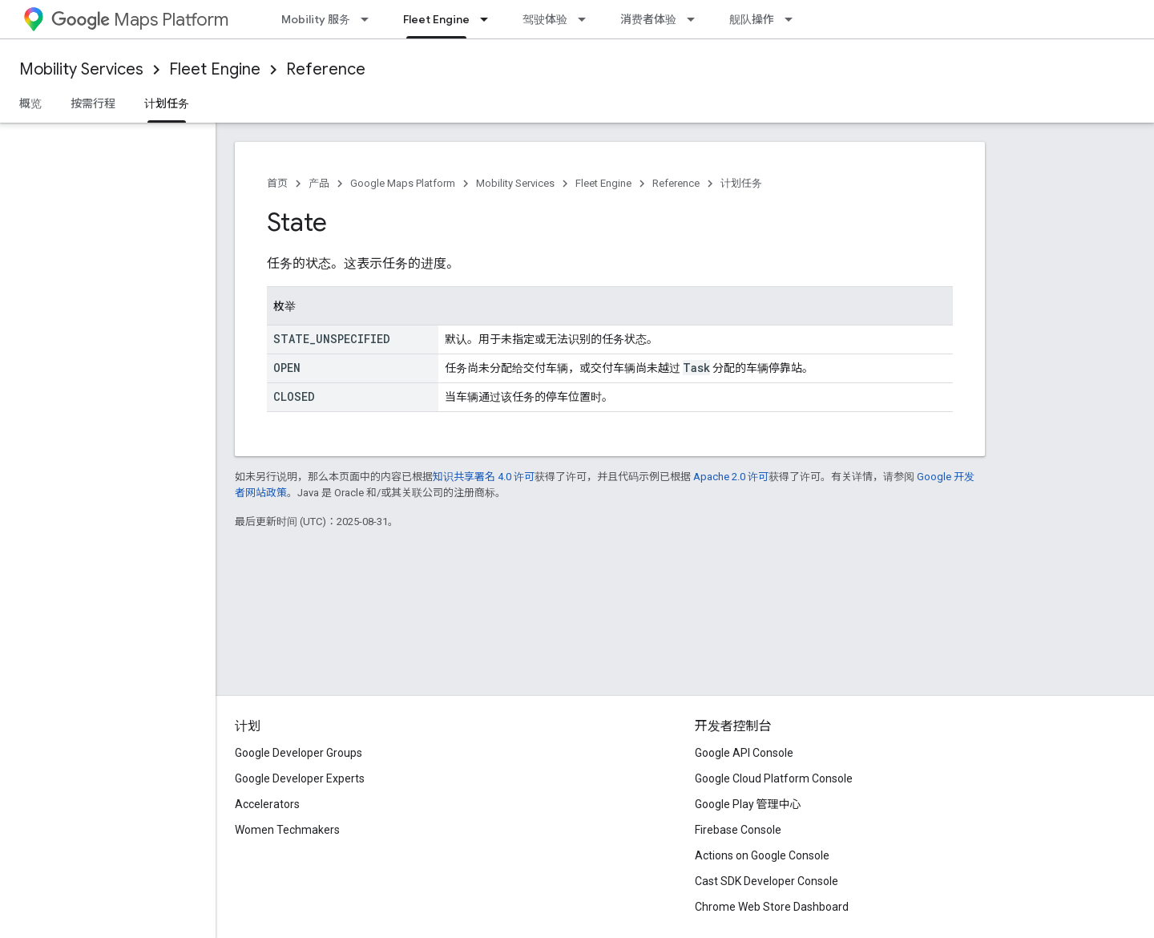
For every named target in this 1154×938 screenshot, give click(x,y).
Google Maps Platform (402, 183)
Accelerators (267, 804)
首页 (277, 183)
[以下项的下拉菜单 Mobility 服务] (369, 19)
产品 (319, 183)
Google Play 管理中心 (748, 804)
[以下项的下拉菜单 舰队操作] (793, 19)
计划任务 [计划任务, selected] (166, 103)
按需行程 (93, 103)
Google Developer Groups (298, 752)
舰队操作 (751, 19)
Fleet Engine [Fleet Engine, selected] (436, 19)
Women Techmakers (287, 829)
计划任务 (741, 183)
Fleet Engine (214, 69)
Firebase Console (738, 829)
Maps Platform (139, 19)
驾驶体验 (545, 19)
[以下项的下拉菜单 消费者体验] (695, 19)
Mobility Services (81, 69)
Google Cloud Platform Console (774, 778)
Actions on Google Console (762, 855)
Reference (325, 69)
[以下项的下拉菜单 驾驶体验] (586, 19)
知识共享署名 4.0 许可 (484, 477)
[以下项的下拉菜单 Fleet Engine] (489, 19)
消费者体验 (648, 19)
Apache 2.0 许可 (731, 477)
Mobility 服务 (315, 19)
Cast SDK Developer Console (766, 881)
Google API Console (744, 752)
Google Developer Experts (300, 778)
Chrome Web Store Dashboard (772, 906)
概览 (30, 103)
